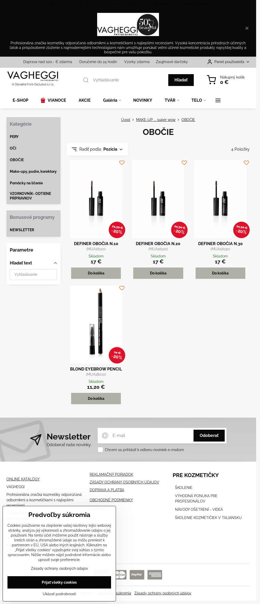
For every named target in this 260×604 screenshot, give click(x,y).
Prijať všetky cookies (59, 584)
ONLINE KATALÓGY (23, 479)
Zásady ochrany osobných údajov (162, 593)
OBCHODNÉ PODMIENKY (111, 500)
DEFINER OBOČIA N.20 (158, 243)
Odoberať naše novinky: (69, 444)
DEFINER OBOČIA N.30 (220, 243)
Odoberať (209, 435)
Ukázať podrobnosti (59, 595)
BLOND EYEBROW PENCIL (96, 369)
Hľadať (181, 79)
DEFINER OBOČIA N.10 (96, 243)
